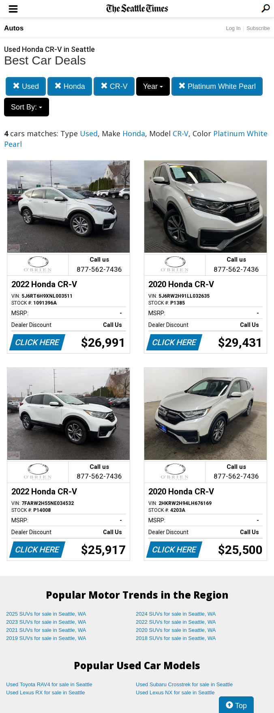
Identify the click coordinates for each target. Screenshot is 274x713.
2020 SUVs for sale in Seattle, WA (176, 630)
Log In (233, 28)
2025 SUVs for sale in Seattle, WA (46, 614)
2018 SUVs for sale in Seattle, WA (176, 638)
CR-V (114, 86)
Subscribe (258, 28)
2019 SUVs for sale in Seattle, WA (46, 638)
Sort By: (26, 107)
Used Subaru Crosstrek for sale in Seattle (184, 684)
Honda (69, 86)
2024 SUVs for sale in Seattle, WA (176, 614)
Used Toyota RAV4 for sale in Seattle (49, 684)
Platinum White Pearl (217, 86)
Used (26, 86)
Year (153, 86)
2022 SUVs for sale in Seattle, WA (176, 622)
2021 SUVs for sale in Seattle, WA (46, 630)
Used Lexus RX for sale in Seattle (45, 692)
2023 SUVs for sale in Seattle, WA (46, 622)
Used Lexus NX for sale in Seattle (175, 692)
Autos (14, 28)
